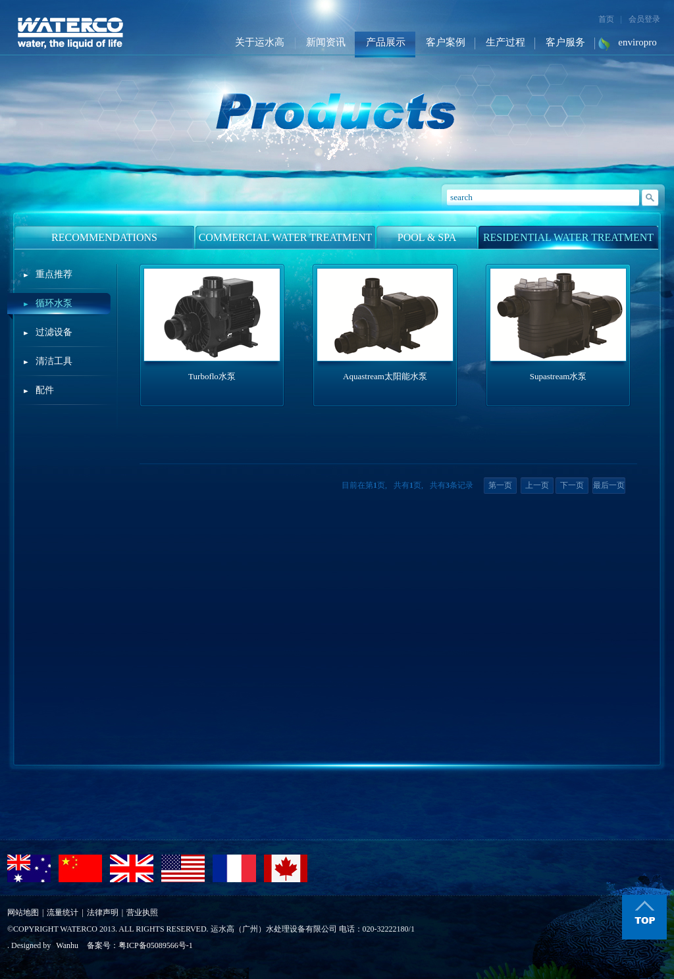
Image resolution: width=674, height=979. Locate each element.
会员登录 (644, 19)
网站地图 (23, 912)
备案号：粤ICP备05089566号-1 (140, 945)
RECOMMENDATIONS (104, 237)
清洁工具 (54, 361)
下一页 (572, 485)
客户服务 (565, 42)
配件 (45, 390)
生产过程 (505, 42)
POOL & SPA (427, 237)
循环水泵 (54, 303)
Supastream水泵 (558, 376)
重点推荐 (54, 274)
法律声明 (102, 912)
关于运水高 (259, 42)
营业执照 (142, 912)
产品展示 (385, 42)
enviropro (637, 42)
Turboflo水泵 (212, 376)
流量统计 (62, 912)
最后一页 (609, 485)
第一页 (500, 485)
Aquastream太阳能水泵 (385, 376)
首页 (606, 19)
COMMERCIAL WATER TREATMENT (286, 237)
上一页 (537, 485)
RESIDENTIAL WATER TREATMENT (568, 237)
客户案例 (445, 42)
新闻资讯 (326, 42)
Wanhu (67, 945)
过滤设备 (54, 332)
